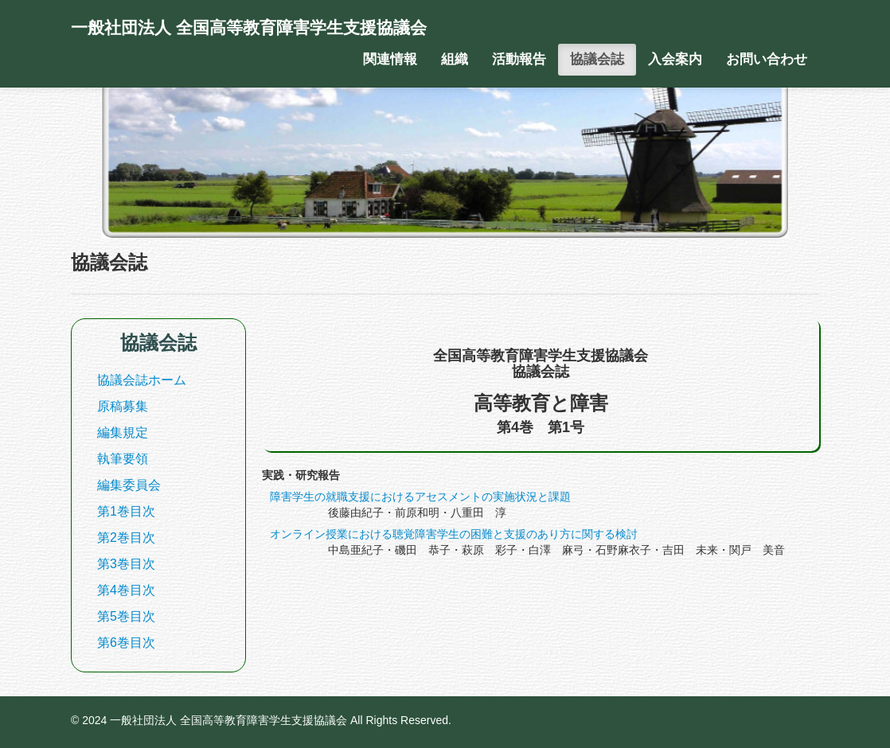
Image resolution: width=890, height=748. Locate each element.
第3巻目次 (126, 564)
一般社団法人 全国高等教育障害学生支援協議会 (249, 27)
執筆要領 (122, 459)
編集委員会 (129, 485)
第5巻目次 (126, 616)
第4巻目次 (126, 590)
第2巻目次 (126, 537)
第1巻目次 (126, 511)
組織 (454, 59)
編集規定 (122, 432)
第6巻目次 (126, 642)
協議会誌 (597, 59)
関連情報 (390, 59)
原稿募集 (122, 406)
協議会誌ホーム (141, 380)
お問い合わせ (766, 59)
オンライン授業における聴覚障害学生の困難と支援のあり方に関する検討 (454, 534)
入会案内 (675, 59)
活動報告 (519, 59)
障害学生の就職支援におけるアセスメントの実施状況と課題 (420, 496)
